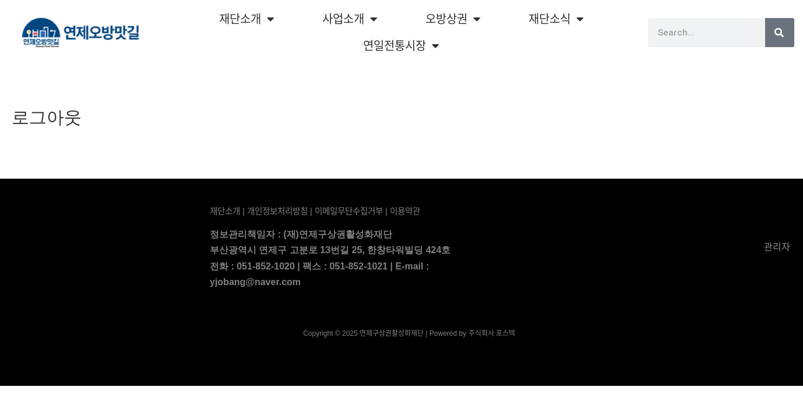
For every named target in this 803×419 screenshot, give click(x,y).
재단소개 (246, 19)
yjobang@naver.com (255, 282)
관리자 (776, 247)
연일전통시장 (401, 46)
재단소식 (556, 19)
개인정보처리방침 (277, 211)
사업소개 (350, 19)
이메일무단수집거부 (349, 211)
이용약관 (405, 211)
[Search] (779, 32)
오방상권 (453, 19)
